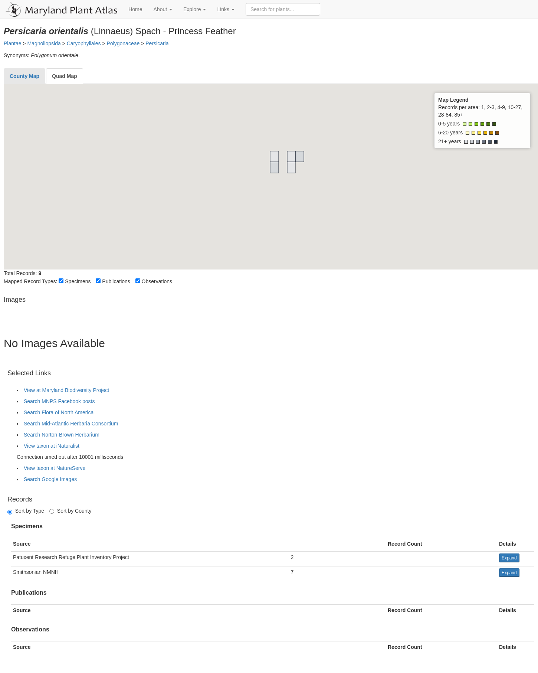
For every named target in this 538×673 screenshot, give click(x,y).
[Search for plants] (283, 9)
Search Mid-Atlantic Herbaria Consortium (71, 424)
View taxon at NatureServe (54, 468)
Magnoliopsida (43, 43)
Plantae (12, 43)
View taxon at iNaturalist (51, 446)
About (163, 9)
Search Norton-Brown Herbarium (61, 435)
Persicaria (156, 43)
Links (225, 9)
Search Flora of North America (59, 412)
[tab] (24, 76)
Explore (194, 9)
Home (135, 9)
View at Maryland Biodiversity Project (66, 390)
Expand (509, 558)
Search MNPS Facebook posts (59, 401)
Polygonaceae (123, 43)
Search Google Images (50, 479)
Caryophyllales (84, 43)
